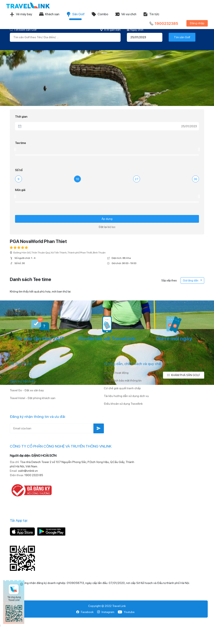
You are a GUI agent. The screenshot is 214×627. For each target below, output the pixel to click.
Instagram (105, 612)
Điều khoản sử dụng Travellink (123, 403)
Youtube (126, 612)
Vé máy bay (21, 14)
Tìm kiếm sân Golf (23, 29)
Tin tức (151, 14)
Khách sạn (49, 14)
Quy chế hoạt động (116, 372)
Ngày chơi (135, 29)
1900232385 (163, 23)
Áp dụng (107, 218)
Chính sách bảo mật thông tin (122, 380)
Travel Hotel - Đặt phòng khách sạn (32, 398)
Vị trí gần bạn (110, 29)
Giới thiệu (16, 372)
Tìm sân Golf (182, 37)
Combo (99, 14)
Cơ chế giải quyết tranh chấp (122, 388)
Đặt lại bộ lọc (107, 227)
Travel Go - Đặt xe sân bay (27, 390)
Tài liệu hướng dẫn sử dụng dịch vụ (126, 396)
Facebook (85, 612)
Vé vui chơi (125, 14)
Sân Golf (75, 14)
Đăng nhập (197, 23)
